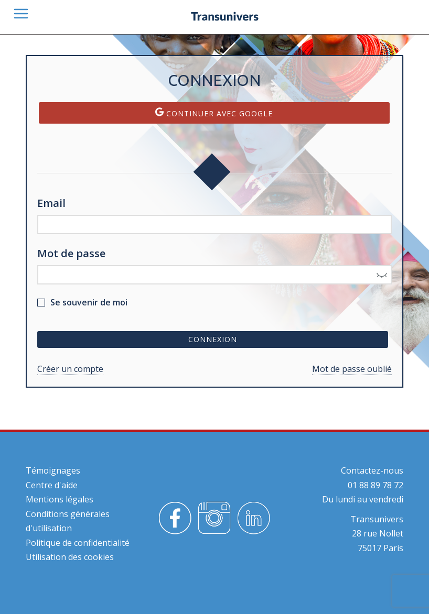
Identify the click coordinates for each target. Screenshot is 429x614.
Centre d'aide (52, 485)
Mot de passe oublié (352, 369)
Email (51, 203)
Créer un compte (70, 369)
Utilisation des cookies (70, 557)
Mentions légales (59, 499)
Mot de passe (71, 253)
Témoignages (53, 470)
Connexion (212, 339)
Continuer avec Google (214, 112)
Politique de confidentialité (78, 543)
